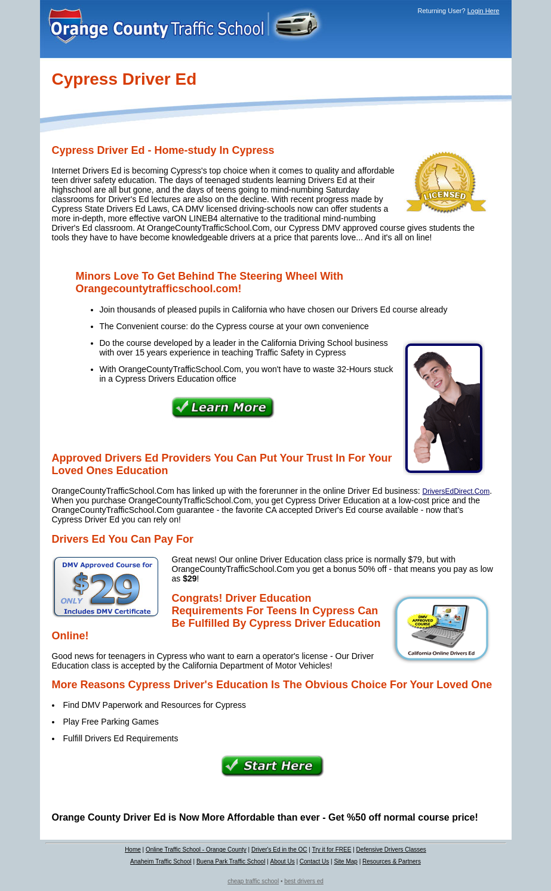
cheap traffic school (253, 881)
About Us (282, 861)
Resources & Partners (391, 861)
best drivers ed (304, 881)
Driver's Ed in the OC (279, 849)
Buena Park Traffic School (230, 861)
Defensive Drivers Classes (391, 849)
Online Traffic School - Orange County (196, 849)
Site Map (345, 861)
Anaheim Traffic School (161, 861)
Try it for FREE (332, 849)
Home (133, 849)
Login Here (483, 10)
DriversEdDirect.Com (456, 491)
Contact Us (314, 861)
